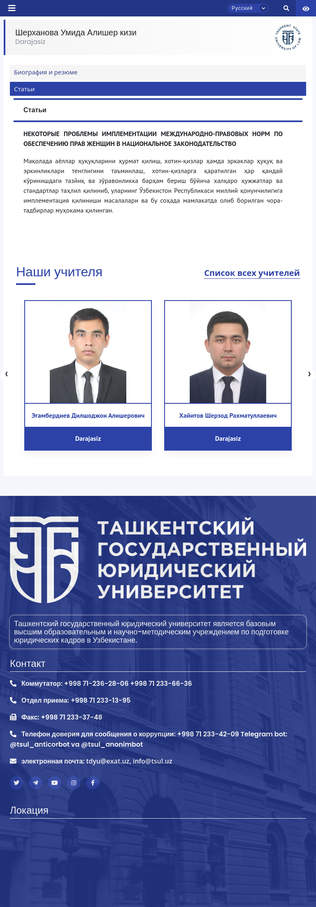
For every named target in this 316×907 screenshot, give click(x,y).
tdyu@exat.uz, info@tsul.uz (129, 761)
